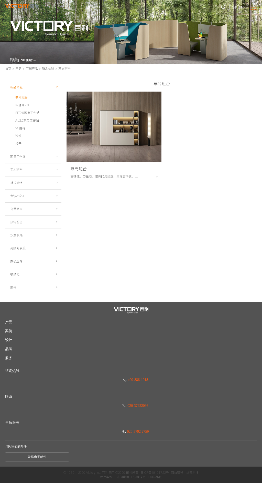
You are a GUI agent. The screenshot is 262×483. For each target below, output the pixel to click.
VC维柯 (20, 128)
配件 (34, 287)
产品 (18, 68)
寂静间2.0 (22, 105)
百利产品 (32, 68)
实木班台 (34, 169)
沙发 (18, 136)
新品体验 (48, 68)
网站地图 (156, 477)
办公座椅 (34, 261)
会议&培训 (34, 196)
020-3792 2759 (135, 431)
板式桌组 (34, 182)
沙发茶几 (34, 235)
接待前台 (34, 222)
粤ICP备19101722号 (154, 472)
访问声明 (123, 477)
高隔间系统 (34, 248)
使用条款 (106, 477)
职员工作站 (34, 156)
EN (241, 7)
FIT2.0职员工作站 (27, 113)
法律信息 (139, 477)
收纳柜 (34, 274)
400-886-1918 (135, 380)
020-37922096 (135, 406)
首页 (8, 68)
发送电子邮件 (37, 457)
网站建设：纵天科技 (185, 472)
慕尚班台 (64, 68)
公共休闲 (34, 209)
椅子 (18, 143)
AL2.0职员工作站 (27, 120)
